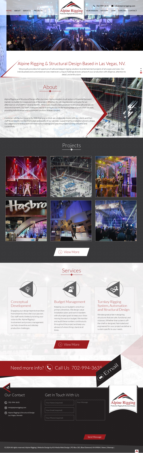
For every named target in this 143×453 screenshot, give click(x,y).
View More (71, 252)
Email (107, 372)
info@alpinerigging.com (123, 6)
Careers (122, 10)
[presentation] (62, 428)
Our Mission (92, 10)
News (104, 447)
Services (27, 10)
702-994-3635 (101, 6)
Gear (113, 10)
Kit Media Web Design (61, 447)
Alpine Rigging (31, 447)
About (17, 10)
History (104, 10)
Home (9, 10)
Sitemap (110, 447)
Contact (132, 10)
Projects (38, 10)
